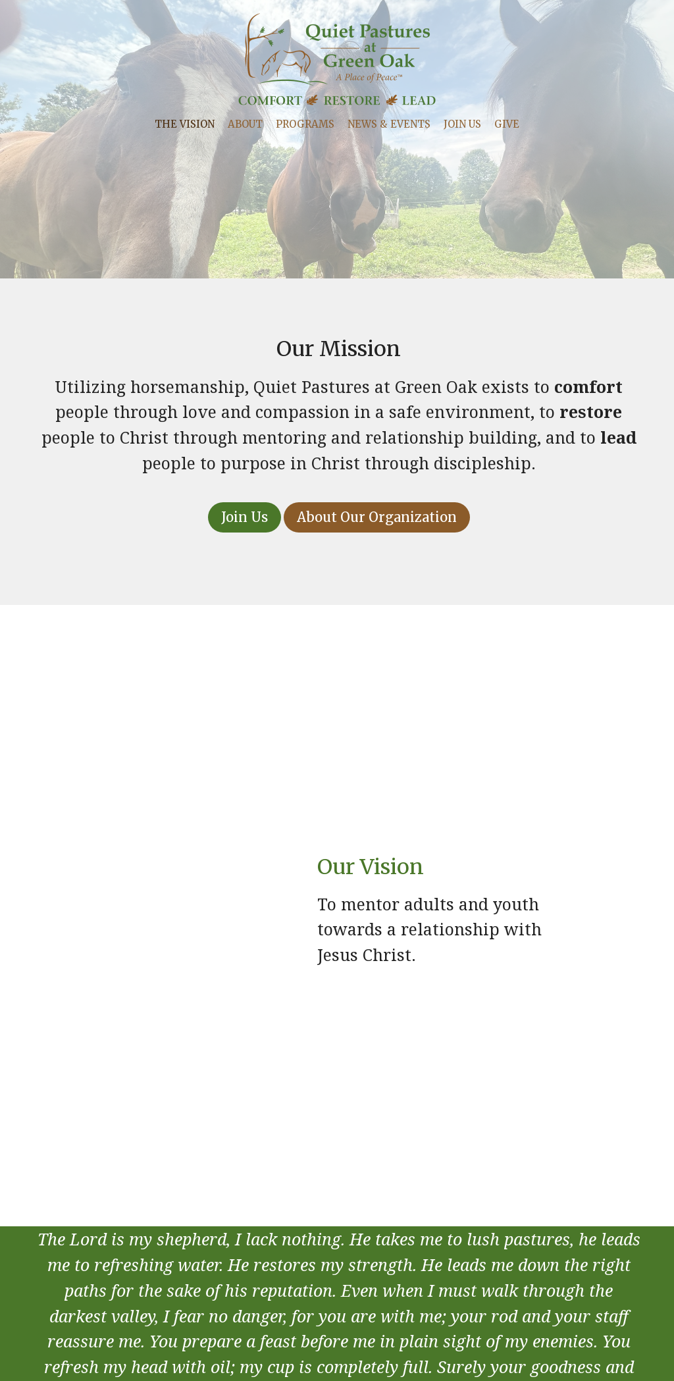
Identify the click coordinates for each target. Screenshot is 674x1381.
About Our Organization (377, 517)
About (245, 124)
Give (506, 124)
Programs (305, 124)
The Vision (185, 124)
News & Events (389, 124)
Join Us (462, 124)
